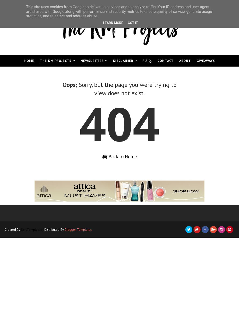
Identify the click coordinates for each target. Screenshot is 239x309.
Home (29, 61)
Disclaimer (123, 61)
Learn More (113, 23)
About (185, 61)
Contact (166, 61)
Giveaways (206, 61)
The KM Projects (55, 61)
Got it (133, 23)
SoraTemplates (31, 229)
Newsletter (92, 61)
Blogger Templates (78, 229)
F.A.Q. (147, 61)
